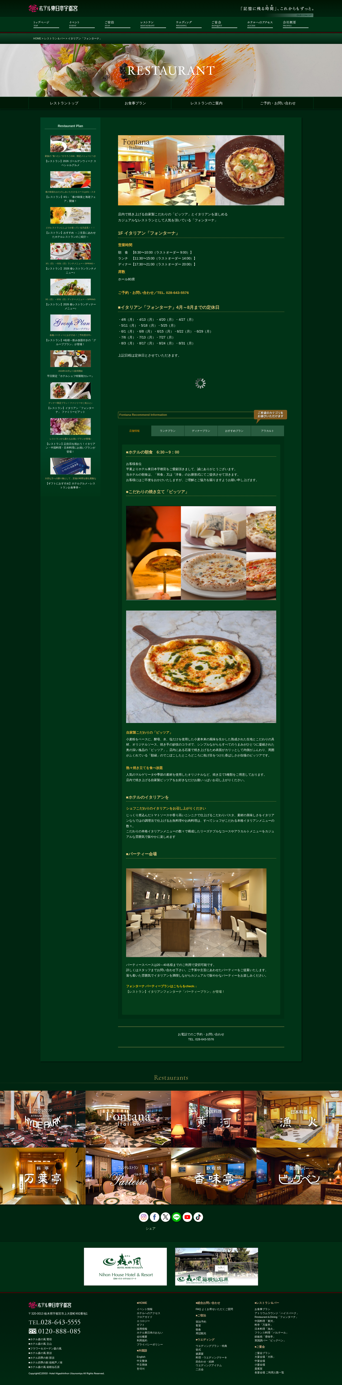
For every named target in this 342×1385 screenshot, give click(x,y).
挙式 (198, 1349)
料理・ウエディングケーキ (211, 1357)
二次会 (200, 1369)
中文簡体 (142, 1364)
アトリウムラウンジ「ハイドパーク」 (277, 1313)
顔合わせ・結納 (205, 1361)
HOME (37, 38)
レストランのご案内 (206, 103)
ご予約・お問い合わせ (278, 103)
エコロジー (143, 1321)
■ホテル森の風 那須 (41, 1353)
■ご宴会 (260, 1346)
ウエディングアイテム (209, 1365)
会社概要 (142, 1336)
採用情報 (142, 1328)
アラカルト (267, 430)
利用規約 (142, 1340)
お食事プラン (135, 103)
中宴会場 (260, 1360)
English (141, 1357)
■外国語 (142, 1351)
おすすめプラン (234, 430)
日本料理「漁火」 (265, 1328)
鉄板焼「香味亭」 (265, 1336)
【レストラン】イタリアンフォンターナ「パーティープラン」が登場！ (175, 992)
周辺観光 (201, 1333)
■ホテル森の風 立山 (41, 1344)
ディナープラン (201, 430)
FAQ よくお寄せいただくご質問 (214, 1309)
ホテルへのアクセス (148, 1313)
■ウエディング (205, 1339)
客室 (198, 1325)
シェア (151, 1229)
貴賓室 (258, 1368)
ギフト (141, 1325)
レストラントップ (64, 103)
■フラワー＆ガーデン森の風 (46, 1348)
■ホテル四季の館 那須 (42, 1358)
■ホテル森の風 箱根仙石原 (45, 1367)
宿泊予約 (201, 1321)
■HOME (142, 1303)
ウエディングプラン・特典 (211, 1345)
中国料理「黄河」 (265, 1321)
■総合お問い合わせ (208, 1303)
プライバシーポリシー (150, 1344)
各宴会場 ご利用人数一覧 (269, 1372)
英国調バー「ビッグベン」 (270, 1340)
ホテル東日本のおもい (150, 1332)
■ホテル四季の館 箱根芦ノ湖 (46, 1362)
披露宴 (200, 1353)
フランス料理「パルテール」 (272, 1332)
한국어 (141, 1368)
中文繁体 (142, 1360)
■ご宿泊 (201, 1315)
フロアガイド (144, 1317)
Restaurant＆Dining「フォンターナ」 (276, 1317)
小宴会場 (260, 1364)
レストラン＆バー (54, 38)
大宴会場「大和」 (265, 1357)
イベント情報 (144, 1309)
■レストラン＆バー (267, 1303)
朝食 (198, 1329)
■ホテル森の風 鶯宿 (41, 1339)
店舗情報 (134, 430)
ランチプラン (168, 430)
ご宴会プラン (262, 1353)
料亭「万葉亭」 (264, 1325)
